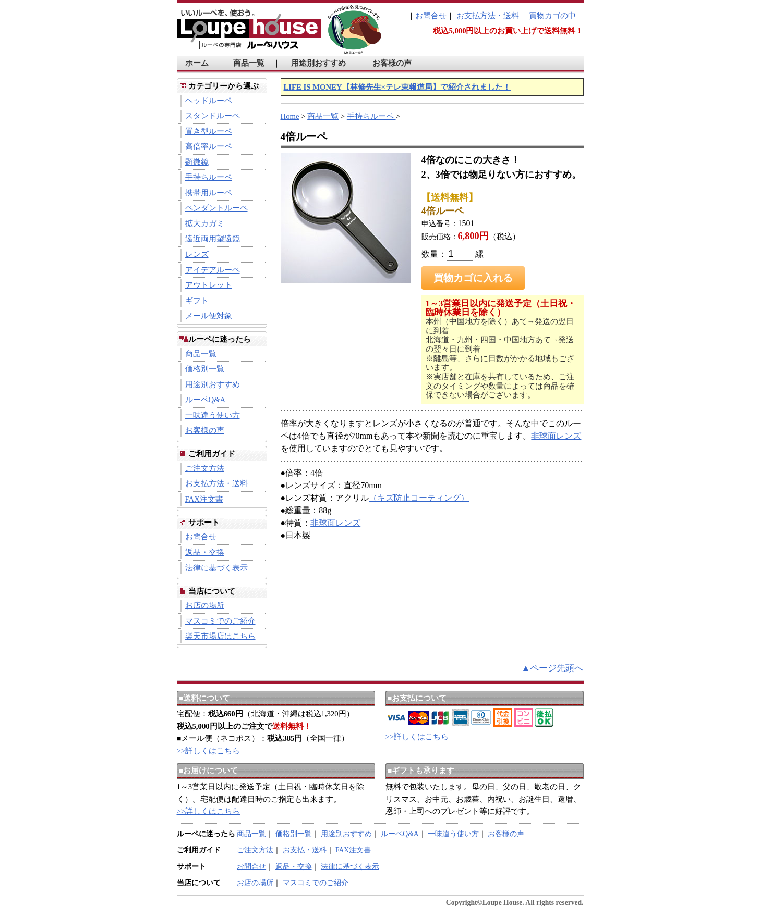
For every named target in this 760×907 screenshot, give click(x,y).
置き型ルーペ (208, 131)
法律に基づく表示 (216, 568)
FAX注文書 (204, 499)
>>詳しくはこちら (208, 751)
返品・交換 (204, 552)
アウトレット (208, 285)
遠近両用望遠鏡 (212, 238)
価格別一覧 (204, 369)
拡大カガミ (204, 223)
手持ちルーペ (208, 177)
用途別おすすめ (318, 63)
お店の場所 (204, 605)
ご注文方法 (204, 468)
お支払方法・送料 (487, 15)
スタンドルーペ (212, 115)
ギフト (197, 300)
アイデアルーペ (212, 270)
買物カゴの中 (552, 15)
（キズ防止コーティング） (419, 497)
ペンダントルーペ (216, 208)
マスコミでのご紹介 (220, 621)
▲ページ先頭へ (553, 668)
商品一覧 (248, 63)
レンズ (197, 254)
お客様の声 (392, 63)
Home (290, 116)
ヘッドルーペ (208, 100)
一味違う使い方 (212, 415)
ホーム (197, 63)
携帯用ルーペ (208, 193)
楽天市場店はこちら (220, 636)
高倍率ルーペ (208, 146)
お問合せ (431, 15)
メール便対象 (208, 316)
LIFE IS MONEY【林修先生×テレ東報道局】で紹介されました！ (397, 87)
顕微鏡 (197, 162)
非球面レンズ (556, 435)
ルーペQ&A (205, 399)
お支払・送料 (305, 850)
